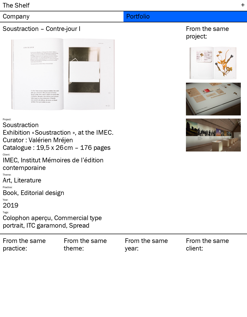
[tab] (62, 16)
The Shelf (16, 5)
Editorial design (42, 192)
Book (10, 192)
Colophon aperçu (27, 217)
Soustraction (21, 124)
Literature (27, 180)
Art (7, 180)
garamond (46, 225)
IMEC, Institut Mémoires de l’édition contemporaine (53, 164)
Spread (79, 225)
